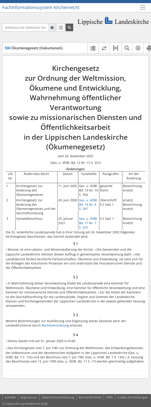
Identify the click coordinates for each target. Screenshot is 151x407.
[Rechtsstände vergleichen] (104, 48)
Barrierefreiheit (90, 397)
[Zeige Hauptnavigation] (143, 7)
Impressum (28, 397)
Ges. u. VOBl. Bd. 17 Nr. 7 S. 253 (88, 222)
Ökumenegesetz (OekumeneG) (34, 48)
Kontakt (10, 397)
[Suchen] (69, 27)
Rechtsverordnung (55, 325)
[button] (115, 48)
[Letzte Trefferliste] (60, 27)
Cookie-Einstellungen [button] (133, 397)
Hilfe (109, 397)
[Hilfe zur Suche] (52, 27)
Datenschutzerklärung (58, 397)
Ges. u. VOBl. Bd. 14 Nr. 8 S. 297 (88, 204)
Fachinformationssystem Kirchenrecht (40, 7)
